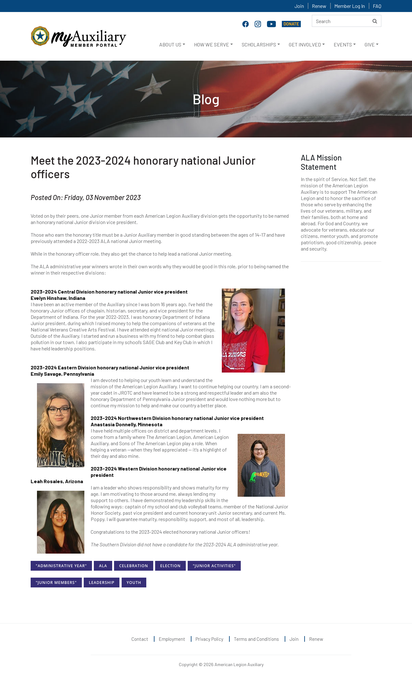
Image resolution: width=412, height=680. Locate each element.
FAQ (377, 6)
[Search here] (346, 21)
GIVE (370, 44)
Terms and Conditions (256, 639)
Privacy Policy (209, 639)
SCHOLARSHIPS (259, 44)
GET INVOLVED (305, 44)
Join (299, 6)
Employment (172, 639)
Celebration (133, 565)
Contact (139, 639)
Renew (319, 6)
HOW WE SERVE (211, 44)
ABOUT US (170, 44)
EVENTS (343, 44)
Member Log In (349, 6)
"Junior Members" (56, 582)
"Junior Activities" (214, 565)
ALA (103, 565)
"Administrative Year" (61, 565)
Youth (134, 582)
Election (170, 565)
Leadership (101, 582)
